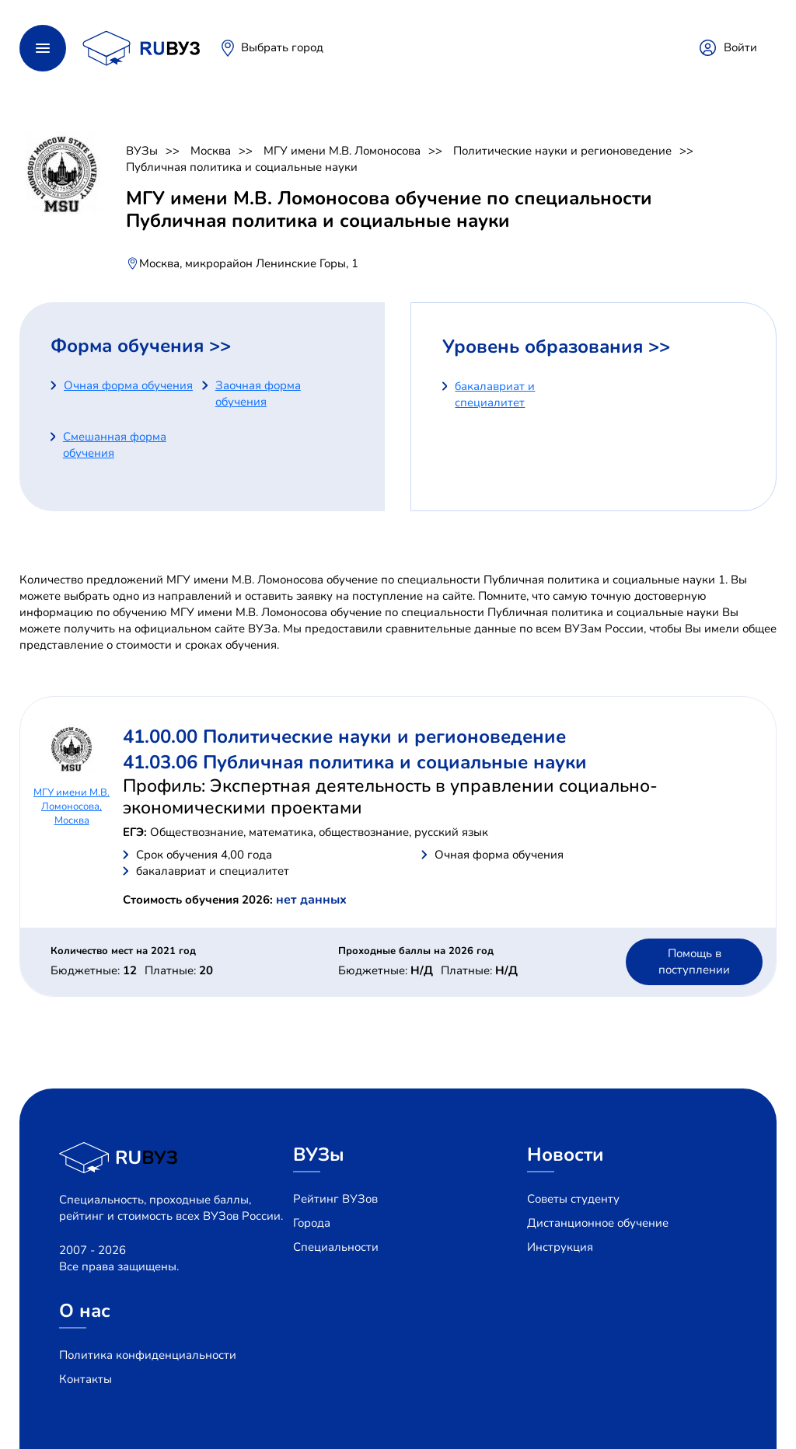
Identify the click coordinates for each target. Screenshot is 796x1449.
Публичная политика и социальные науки (242, 167)
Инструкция (560, 1247)
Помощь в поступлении (694, 961)
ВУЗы (142, 150)
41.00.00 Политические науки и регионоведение (344, 736)
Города (311, 1223)
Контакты (85, 1379)
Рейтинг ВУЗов (335, 1199)
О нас (84, 1310)
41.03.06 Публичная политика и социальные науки (355, 762)
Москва (210, 150)
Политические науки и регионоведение (562, 150)
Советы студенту (573, 1199)
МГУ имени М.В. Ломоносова (342, 150)
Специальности (336, 1247)
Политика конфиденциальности (147, 1355)
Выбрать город (282, 47)
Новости (565, 1154)
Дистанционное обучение (598, 1223)
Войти (740, 47)
